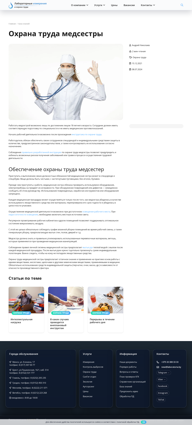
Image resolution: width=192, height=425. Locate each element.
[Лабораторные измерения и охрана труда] (28, 5)
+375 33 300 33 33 (169, 362)
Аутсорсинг (88, 386)
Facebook (162, 386)
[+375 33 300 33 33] (159, 362)
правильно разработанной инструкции (41, 152)
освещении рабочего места (96, 211)
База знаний (126, 386)
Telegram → (164, 372)
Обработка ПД (127, 396)
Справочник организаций (133, 381)
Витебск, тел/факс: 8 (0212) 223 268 (28, 392)
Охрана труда (89, 371)
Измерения (88, 362)
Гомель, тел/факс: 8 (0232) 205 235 (27, 377)
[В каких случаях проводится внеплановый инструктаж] (66, 310)
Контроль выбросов (93, 366)
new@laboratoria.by (171, 367)
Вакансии (87, 396)
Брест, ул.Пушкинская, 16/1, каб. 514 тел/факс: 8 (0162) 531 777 (29, 371)
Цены (85, 391)
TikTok (161, 399)
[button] (86, 5)
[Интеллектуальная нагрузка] (26, 310)
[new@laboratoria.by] (159, 367)
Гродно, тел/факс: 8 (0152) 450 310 (27, 382)
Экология (87, 381)
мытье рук (88, 247)
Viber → (162, 379)
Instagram (163, 393)
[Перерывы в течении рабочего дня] (105, 310)
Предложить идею (129, 391)
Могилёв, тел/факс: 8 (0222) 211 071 (28, 387)
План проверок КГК (129, 376)
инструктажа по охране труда (86, 134)
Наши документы (128, 362)
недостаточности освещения (23, 214)
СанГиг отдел (89, 376)
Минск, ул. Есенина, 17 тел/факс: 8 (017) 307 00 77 (22, 363)
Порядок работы (128, 366)
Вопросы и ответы (129, 371)
